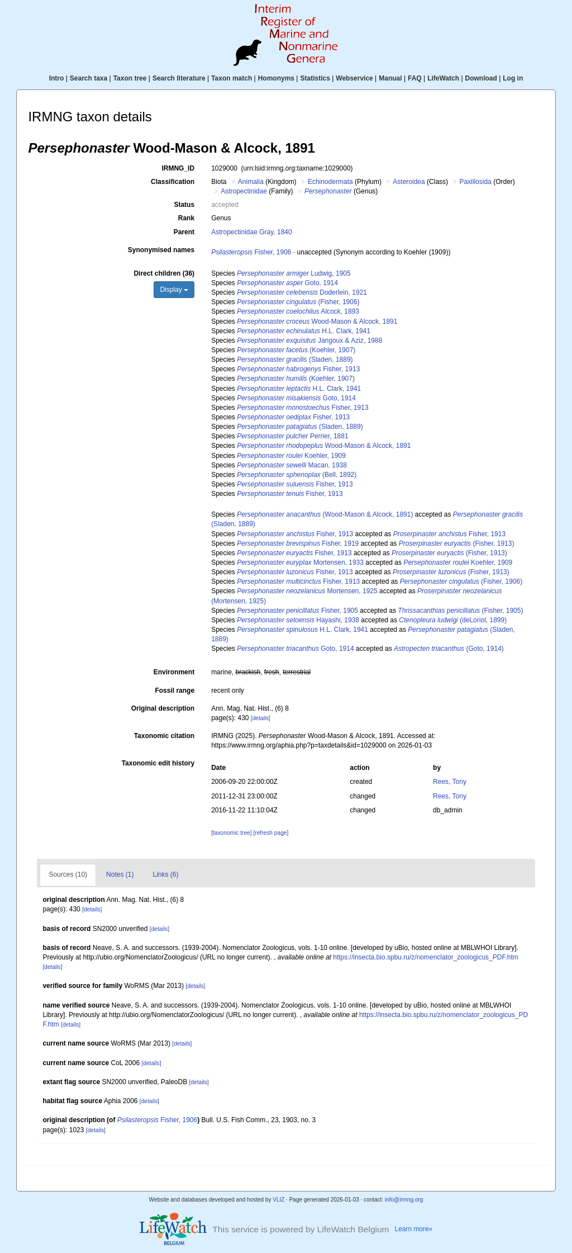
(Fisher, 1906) (298, 302)
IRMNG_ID (177, 168)
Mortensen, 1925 (307, 591)
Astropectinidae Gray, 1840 (251, 232)
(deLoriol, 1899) (453, 620)
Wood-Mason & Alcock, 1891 (317, 321)
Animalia (251, 182)
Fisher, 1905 (297, 610)
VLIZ (278, 1200)
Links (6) (165, 874)
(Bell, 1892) (296, 475)
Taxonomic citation (164, 736)
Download (481, 78)
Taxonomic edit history (158, 763)
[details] (260, 718)
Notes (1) (120, 874)
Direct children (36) (164, 273)
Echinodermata (330, 182)
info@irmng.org (404, 1200)
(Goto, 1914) (449, 648)
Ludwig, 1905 (293, 273)
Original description (162, 708)
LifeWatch (443, 78)
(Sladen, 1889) (294, 359)
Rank (186, 218)
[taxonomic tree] (231, 833)
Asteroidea (409, 182)
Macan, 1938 (292, 465)
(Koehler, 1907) (296, 350)
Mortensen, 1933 (300, 562)
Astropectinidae (244, 191)
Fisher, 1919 (298, 543)
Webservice (354, 78)
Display (174, 290)
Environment (174, 672)
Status (184, 205)
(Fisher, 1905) (460, 610)
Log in (513, 78)
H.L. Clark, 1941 (303, 331)
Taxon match (231, 78)
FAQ (415, 78)
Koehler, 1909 (291, 456)
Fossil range (174, 690)
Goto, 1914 (287, 283)
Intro (56, 78)
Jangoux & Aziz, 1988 (309, 340)
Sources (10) (68, 874)
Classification (172, 182)
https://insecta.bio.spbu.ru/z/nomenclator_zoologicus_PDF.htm (425, 957)
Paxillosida (475, 182)
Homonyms (276, 78)
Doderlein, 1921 (302, 292)
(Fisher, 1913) (456, 543)
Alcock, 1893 (298, 311)
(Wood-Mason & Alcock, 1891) (325, 514)
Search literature (179, 78)
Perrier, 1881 (292, 436)
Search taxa (88, 78)
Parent (184, 232)
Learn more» (414, 1229)
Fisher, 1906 (251, 252)
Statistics (315, 78)
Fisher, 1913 (298, 369)
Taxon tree (130, 78)
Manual (390, 78)
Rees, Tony (449, 782)
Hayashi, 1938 (298, 620)
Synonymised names (161, 250)
